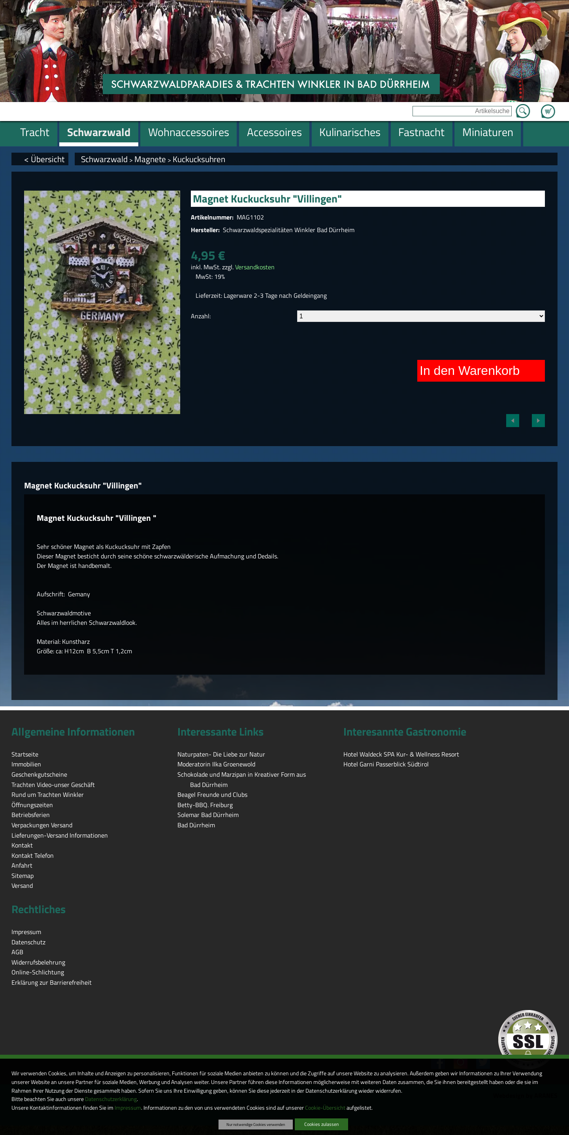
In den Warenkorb (470, 370)
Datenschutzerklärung (111, 1099)
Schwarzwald (104, 159)
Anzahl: (201, 316)
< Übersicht (44, 159)
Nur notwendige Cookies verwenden (255, 1124)
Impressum (128, 1107)
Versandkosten (255, 267)
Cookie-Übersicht (325, 1107)
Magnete (150, 159)
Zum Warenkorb (548, 107)
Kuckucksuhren (199, 159)
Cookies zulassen (321, 1124)
